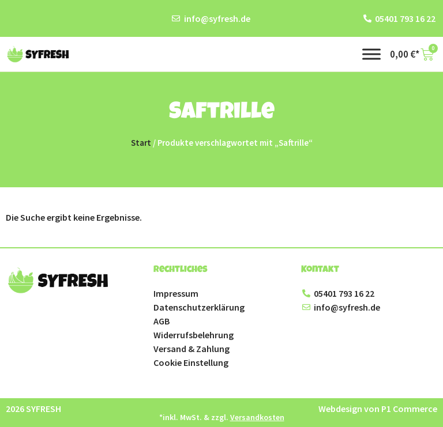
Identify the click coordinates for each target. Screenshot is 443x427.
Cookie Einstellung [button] (190, 362)
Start (141, 143)
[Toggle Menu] (371, 53)
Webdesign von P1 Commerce (377, 408)
